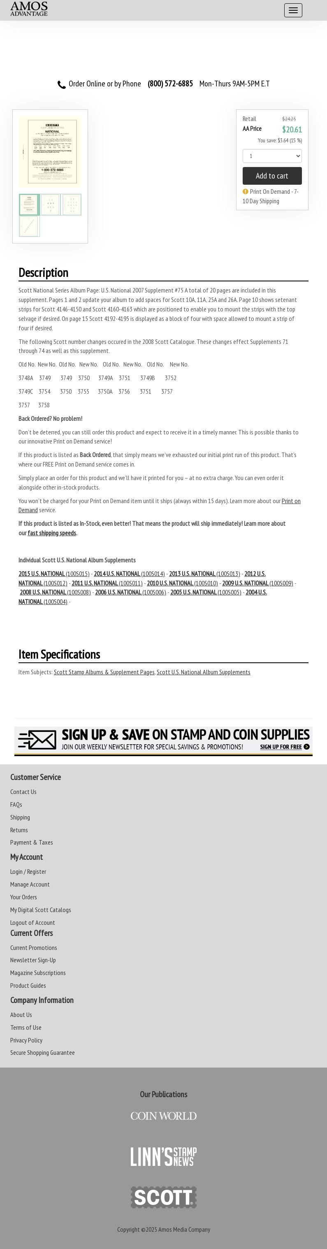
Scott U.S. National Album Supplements (203, 672)
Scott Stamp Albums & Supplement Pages (104, 672)
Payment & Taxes (31, 842)
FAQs (16, 804)
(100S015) (54, 573)
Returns (19, 830)
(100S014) (129, 573)
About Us (21, 1014)
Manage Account (30, 884)
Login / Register (28, 871)
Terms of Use (26, 1027)
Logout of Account (32, 922)
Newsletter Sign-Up (33, 960)
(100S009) (257, 583)
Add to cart (272, 175)
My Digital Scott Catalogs (40, 909)
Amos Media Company (184, 1229)
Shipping (20, 817)
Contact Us (23, 791)
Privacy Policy (26, 1040)
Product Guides (28, 985)
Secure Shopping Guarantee (42, 1052)
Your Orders (23, 897)
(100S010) (182, 583)
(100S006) (130, 592)
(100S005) (205, 592)
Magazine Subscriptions (38, 972)
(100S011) (107, 583)
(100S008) (55, 592)
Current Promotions (33, 947)
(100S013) (204, 573)
